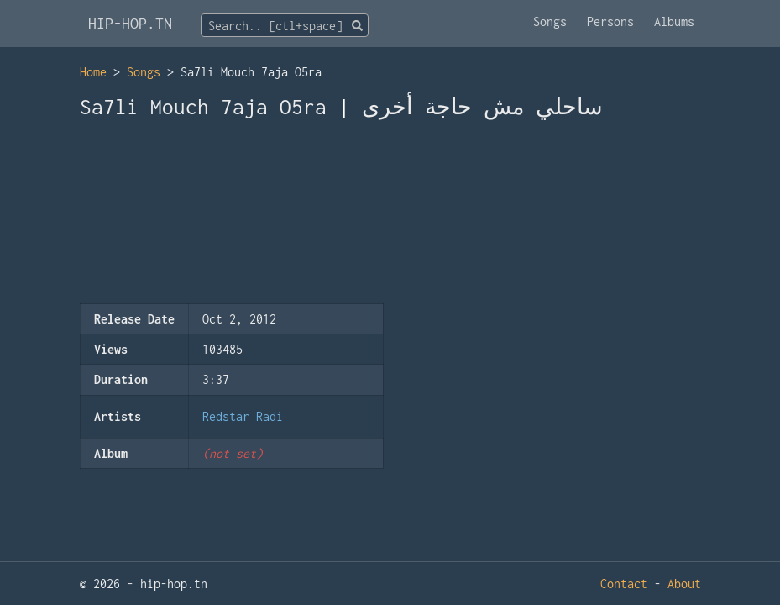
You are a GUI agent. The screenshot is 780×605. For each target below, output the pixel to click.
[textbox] (285, 26)
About (684, 583)
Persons (610, 21)
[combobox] (285, 25)
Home (93, 72)
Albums (674, 21)
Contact (623, 583)
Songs (550, 21)
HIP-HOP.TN (130, 23)
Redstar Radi (242, 416)
